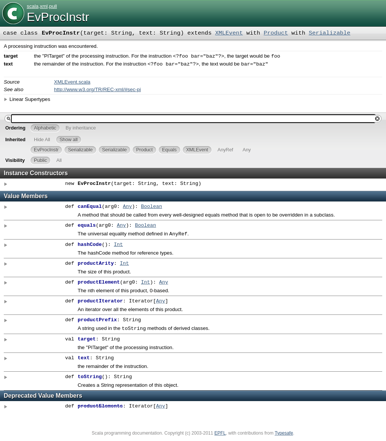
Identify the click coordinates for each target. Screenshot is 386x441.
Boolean (151, 208)
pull (53, 6)
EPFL (220, 436)
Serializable (329, 33)
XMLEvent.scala (72, 83)
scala (32, 6)
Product (275, 33)
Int (118, 247)
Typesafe (284, 436)
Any (127, 208)
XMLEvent (229, 33)
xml (44, 6)
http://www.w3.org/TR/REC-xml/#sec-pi (97, 91)
